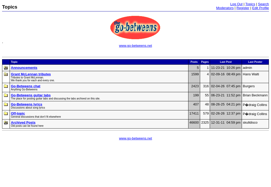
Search (263, 4)
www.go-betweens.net (135, 46)
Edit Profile (260, 8)
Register (242, 8)
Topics (250, 4)
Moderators (225, 8)
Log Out (236, 4)
